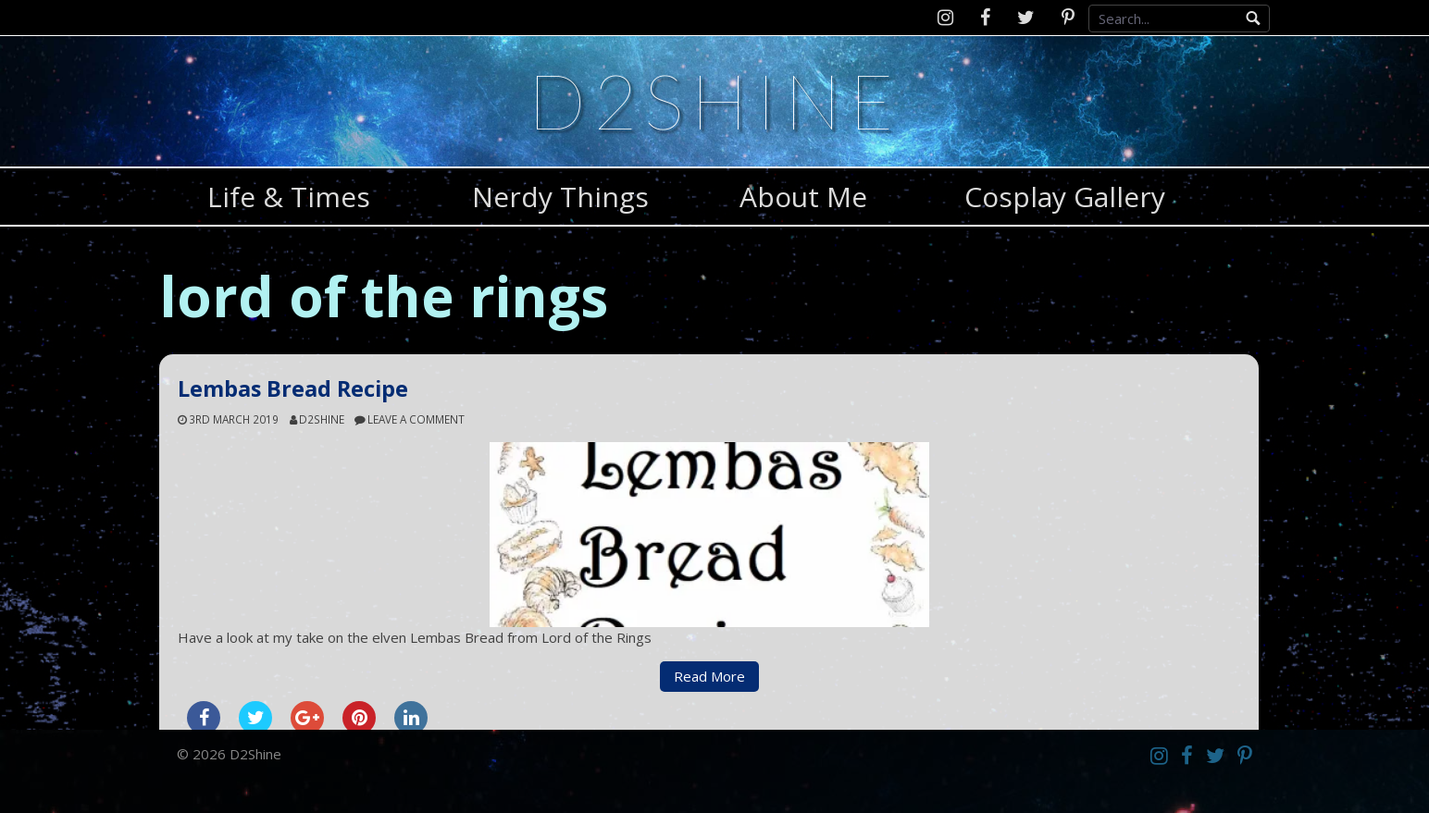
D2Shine (714, 100)
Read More (709, 676)
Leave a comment (416, 419)
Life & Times (288, 197)
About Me (803, 197)
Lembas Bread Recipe (293, 388)
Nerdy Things (560, 197)
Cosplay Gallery (1064, 197)
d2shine (321, 419)
